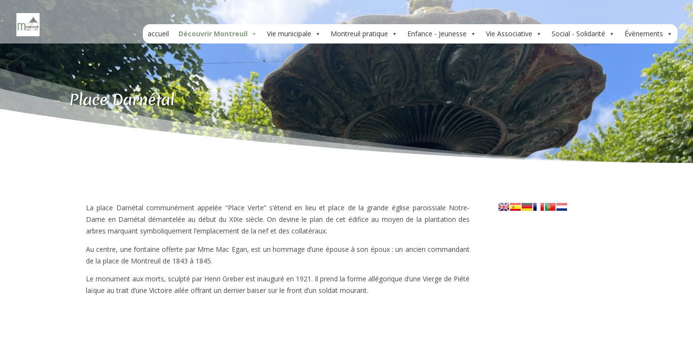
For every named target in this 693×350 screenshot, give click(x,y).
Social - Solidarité (583, 34)
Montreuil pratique (364, 34)
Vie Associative (514, 34)
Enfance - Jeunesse (441, 34)
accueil (158, 33)
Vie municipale (294, 34)
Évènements (648, 34)
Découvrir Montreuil (218, 34)
